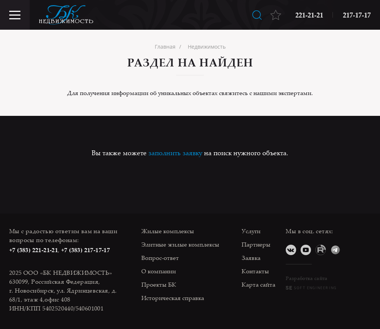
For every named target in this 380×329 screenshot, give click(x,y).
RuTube (320, 250)
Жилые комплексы (167, 231)
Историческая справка (172, 298)
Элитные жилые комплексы (180, 244)
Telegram (335, 250)
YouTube (306, 250)
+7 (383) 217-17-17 (85, 250)
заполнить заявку (175, 152)
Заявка (251, 258)
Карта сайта (258, 284)
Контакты (255, 271)
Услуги (251, 231)
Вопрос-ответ (160, 258)
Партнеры (256, 244)
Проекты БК (158, 284)
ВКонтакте (291, 250)
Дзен (350, 250)
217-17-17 (357, 14)
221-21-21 (309, 14)
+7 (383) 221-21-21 (33, 250)
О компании (158, 271)
